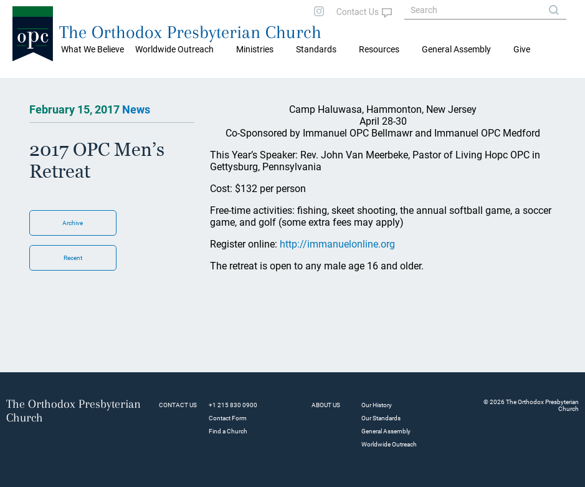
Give (521, 49)
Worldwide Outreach (389, 444)
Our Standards (381, 418)
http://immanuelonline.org (337, 244)
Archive (72, 222)
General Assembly (456, 49)
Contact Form (228, 418)
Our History (376, 405)
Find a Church (228, 431)
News (136, 109)
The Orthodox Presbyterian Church (190, 32)
